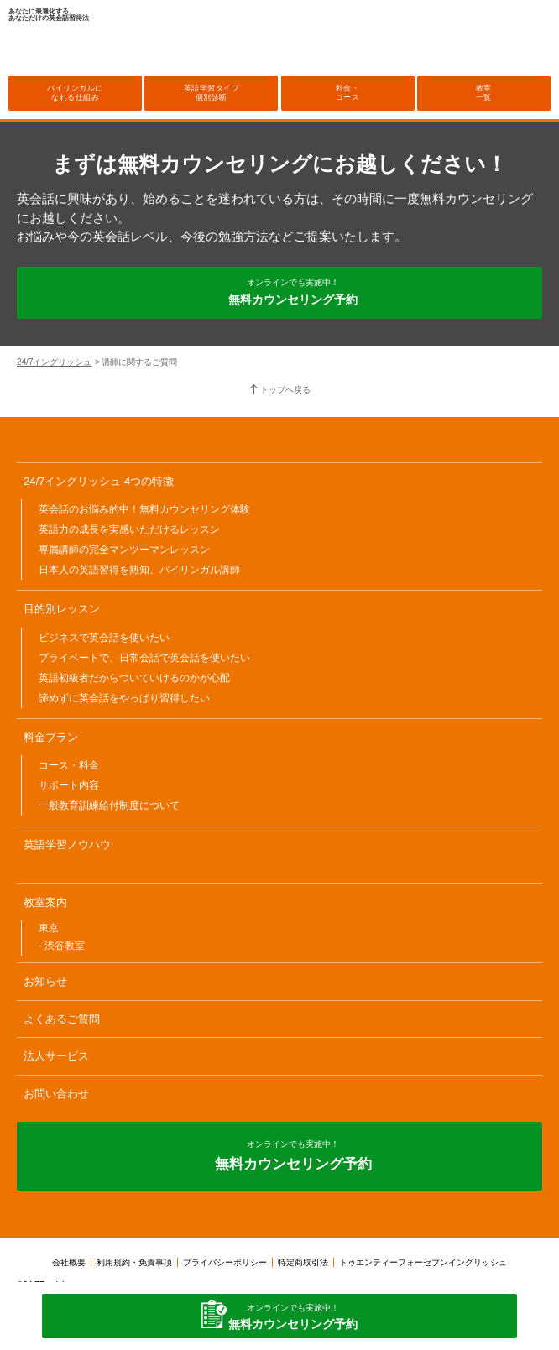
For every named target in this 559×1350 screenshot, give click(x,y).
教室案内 (45, 902)
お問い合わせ (56, 1093)
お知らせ (45, 981)
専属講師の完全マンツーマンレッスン (124, 549)
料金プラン (51, 737)
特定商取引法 (303, 1262)
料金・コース (348, 93)
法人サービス (56, 1056)
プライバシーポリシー (225, 1262)
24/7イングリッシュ (54, 362)
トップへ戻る (285, 389)
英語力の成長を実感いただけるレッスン (129, 529)
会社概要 (69, 1262)
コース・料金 (69, 765)
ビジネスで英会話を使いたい (104, 638)
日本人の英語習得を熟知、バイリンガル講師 (139, 570)
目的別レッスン (62, 608)
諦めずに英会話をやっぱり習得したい (124, 698)
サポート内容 (69, 785)
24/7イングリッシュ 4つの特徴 (99, 481)
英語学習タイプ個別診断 (212, 93)
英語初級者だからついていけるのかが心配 (134, 678)
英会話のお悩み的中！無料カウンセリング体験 (144, 509)
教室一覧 (484, 93)
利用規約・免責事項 (134, 1262)
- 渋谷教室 (62, 945)
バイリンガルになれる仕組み (75, 93)
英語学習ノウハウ (67, 844)
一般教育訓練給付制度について (109, 805)
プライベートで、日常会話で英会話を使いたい (144, 658)
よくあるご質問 (62, 1019)
